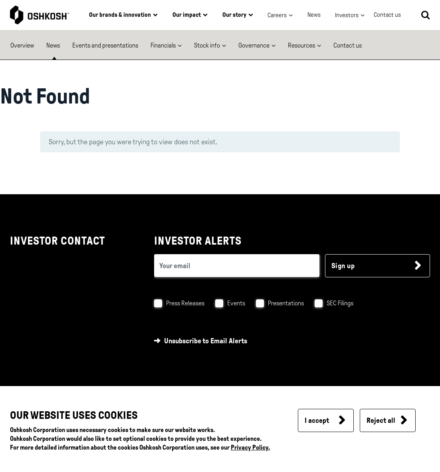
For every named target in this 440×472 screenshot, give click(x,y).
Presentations (286, 303)
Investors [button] (347, 15)
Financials (163, 45)
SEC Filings (340, 303)
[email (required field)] (237, 265)
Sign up (343, 266)
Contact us (347, 45)
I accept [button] (317, 420)
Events (236, 303)
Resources (301, 45)
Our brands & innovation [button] (120, 15)
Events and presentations (105, 45)
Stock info (207, 45)
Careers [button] (277, 15)
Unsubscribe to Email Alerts (205, 341)
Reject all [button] (381, 420)
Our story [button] (234, 15)
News (314, 15)
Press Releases (185, 303)
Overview (22, 45)
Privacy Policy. (250, 447)
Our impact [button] (186, 15)
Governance (254, 45)
